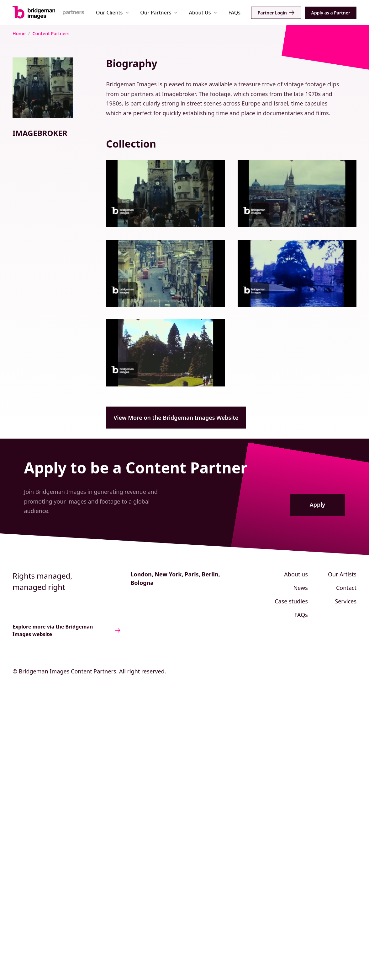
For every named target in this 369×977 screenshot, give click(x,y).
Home (19, 33)
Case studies (291, 601)
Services (345, 601)
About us (296, 574)
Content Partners (50, 33)
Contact (346, 587)
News (300, 587)
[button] (112, 12)
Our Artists (342, 574)
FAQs (234, 12)
